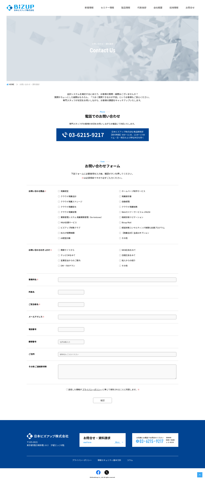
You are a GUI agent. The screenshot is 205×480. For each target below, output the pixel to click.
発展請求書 (127, 196)
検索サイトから (66, 250)
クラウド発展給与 (68, 206)
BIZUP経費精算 (68, 232)
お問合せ (190, 7)
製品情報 (125, 7)
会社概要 (157, 7)
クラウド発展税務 (129, 206)
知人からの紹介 (127, 260)
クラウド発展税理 (68, 212)
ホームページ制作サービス (133, 191)
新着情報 (89, 7)
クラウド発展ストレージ (71, 201)
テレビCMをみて (66, 255)
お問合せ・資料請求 (102, 440)
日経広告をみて (127, 255)
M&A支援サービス (69, 222)
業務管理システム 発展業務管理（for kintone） (82, 217)
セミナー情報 (107, 7)
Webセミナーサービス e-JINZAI (136, 212)
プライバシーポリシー (92, 389)
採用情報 (174, 7)
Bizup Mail (126, 222)
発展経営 (65, 191)
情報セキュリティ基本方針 (109, 460)
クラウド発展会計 (68, 196)
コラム (130, 460)
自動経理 (126, 201)
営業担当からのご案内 (69, 260)
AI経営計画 (65, 238)
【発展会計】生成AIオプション (135, 232)
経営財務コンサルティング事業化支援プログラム (143, 227)
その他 (125, 238)
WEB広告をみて (127, 250)
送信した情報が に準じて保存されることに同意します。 (103, 389)
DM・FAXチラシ (66, 265)
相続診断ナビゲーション (132, 217)
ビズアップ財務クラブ (70, 227)
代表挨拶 (141, 7)
